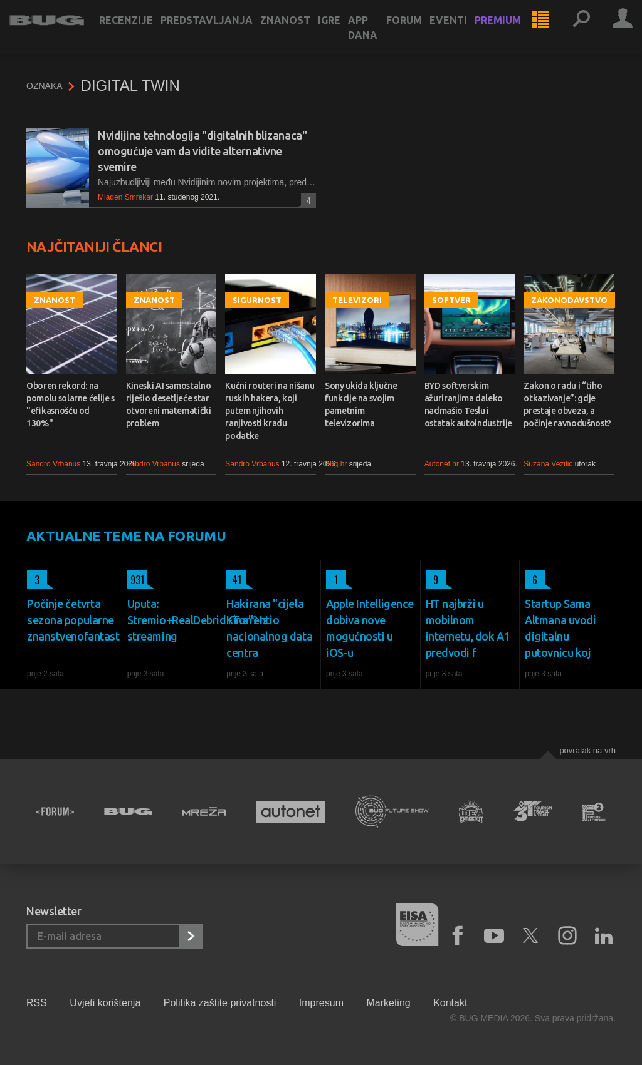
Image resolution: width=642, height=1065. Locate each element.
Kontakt (450, 1002)
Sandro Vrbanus (53, 464)
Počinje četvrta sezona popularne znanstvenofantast (72, 619)
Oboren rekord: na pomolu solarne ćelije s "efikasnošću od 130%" (70, 404)
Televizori (357, 300)
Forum (421, 32)
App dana (380, 40)
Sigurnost (257, 300)
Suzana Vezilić (548, 464)
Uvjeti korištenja (105, 1002)
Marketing (388, 1002)
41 (233, 579)
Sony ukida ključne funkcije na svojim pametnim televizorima (361, 404)
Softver (451, 300)
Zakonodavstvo (569, 300)
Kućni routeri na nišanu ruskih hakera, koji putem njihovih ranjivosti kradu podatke (269, 411)
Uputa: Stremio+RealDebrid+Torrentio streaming (171, 619)
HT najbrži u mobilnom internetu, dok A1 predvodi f (468, 628)
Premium (515, 32)
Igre (346, 32)
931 (135, 579)
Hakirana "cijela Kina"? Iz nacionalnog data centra (269, 628)
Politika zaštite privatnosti (220, 1002)
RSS (36, 1002)
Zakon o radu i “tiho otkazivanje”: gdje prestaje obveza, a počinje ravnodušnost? (567, 404)
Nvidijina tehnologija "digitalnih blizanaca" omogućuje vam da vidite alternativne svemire (202, 151)
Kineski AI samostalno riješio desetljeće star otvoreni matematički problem (168, 404)
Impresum (321, 1002)
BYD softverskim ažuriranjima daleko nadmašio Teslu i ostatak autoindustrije (468, 404)
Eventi (466, 32)
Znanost (303, 32)
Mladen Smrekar (125, 197)
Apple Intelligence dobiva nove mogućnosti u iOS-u (370, 628)
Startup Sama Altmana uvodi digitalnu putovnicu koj (560, 628)
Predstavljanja (224, 32)
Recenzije (144, 32)
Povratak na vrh (587, 750)
